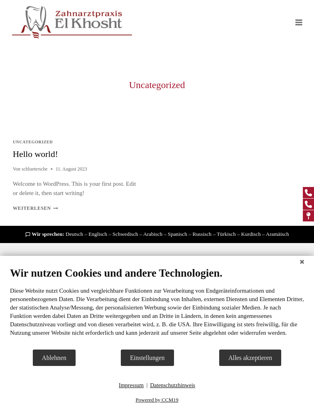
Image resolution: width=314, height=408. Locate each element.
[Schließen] (302, 262)
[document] (157, 308)
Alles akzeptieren (250, 357)
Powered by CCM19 (157, 400)
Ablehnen (54, 357)
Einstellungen (147, 357)
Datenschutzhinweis (172, 385)
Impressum (131, 385)
